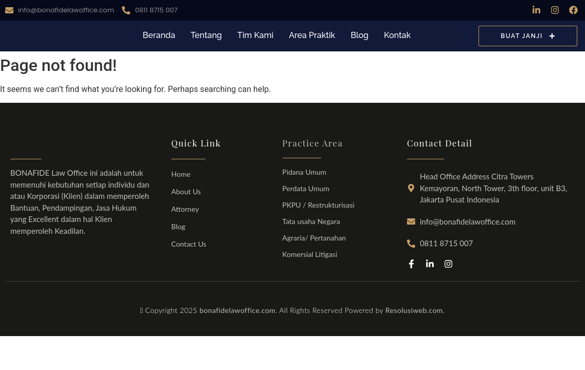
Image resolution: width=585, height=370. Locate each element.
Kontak (397, 35)
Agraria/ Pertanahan (314, 237)
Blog (359, 35)
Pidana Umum (304, 172)
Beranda (159, 35)
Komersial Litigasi (310, 254)
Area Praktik (312, 35)
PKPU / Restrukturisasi (318, 204)
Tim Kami (255, 35)
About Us (186, 191)
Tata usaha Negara (311, 221)
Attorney (185, 209)
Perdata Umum (305, 188)
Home (180, 174)
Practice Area (312, 143)
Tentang (206, 35)
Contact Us (188, 243)
